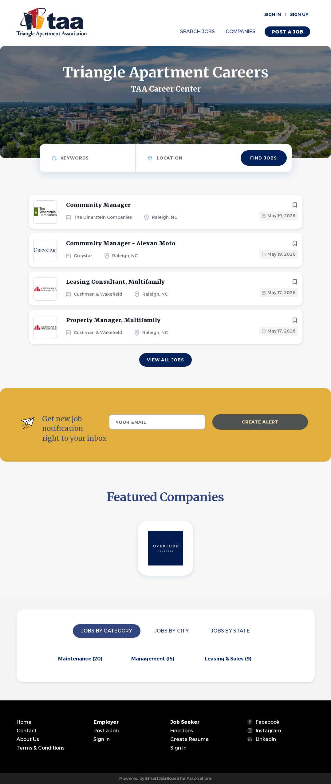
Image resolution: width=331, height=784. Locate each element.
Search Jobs (197, 31)
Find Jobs (263, 158)
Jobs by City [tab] (171, 631)
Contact (27, 731)
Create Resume (189, 739)
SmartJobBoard (162, 778)
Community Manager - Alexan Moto (120, 243)
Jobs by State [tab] (230, 631)
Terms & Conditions (41, 748)
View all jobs (165, 360)
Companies (240, 31)
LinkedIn (266, 739)
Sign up (299, 14)
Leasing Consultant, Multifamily (115, 281)
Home (24, 722)
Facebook (267, 722)
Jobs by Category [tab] (106, 631)
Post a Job (287, 32)
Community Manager (98, 204)
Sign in (272, 14)
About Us (28, 739)
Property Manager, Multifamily (113, 320)
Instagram (268, 731)
